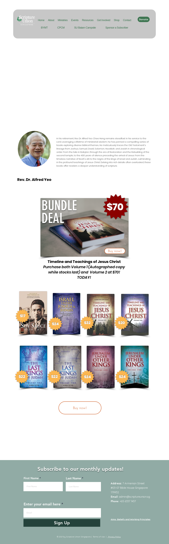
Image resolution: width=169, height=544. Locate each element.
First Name (31, 478)
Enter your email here (42, 504)
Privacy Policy (114, 537)
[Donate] (144, 19)
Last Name (73, 478)
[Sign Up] (61, 523)
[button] (75, 20)
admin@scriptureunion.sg (134, 496)
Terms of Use (99, 537)
